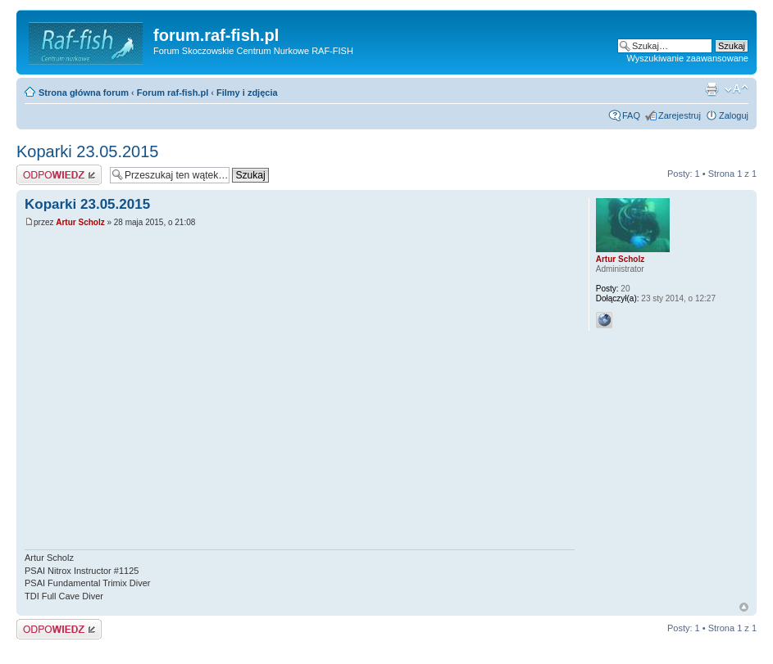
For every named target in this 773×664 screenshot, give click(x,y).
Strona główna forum (84, 92)
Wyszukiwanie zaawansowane (687, 58)
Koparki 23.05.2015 (87, 151)
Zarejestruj (679, 115)
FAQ (631, 115)
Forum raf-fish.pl (172, 92)
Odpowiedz (59, 175)
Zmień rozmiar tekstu (736, 89)
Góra (743, 607)
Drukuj (712, 89)
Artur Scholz (80, 222)
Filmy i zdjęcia (247, 92)
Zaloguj (733, 115)
